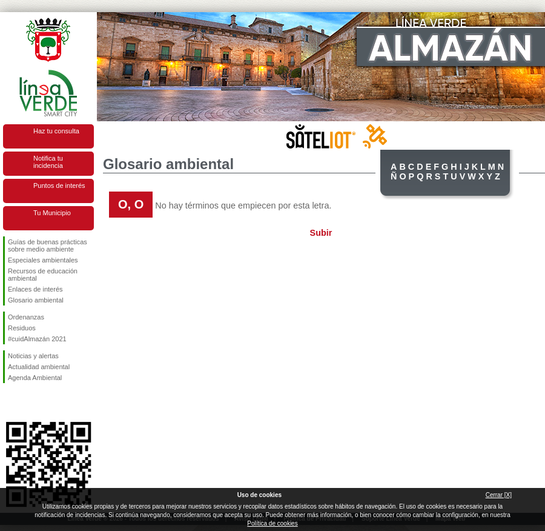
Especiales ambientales (43, 260)
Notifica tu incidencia (48, 162)
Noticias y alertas (33, 355)
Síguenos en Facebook (10, 402)
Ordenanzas (26, 317)
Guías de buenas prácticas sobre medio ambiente (47, 245)
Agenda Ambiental (35, 377)
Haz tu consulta (56, 131)
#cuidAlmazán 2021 (37, 338)
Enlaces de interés (35, 289)
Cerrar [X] (499, 495)
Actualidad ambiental (39, 366)
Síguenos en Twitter (30, 402)
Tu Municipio (52, 212)
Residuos (22, 328)
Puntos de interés (59, 185)
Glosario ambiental (36, 300)
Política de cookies (272, 523)
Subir (321, 233)
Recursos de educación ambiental (43, 274)
